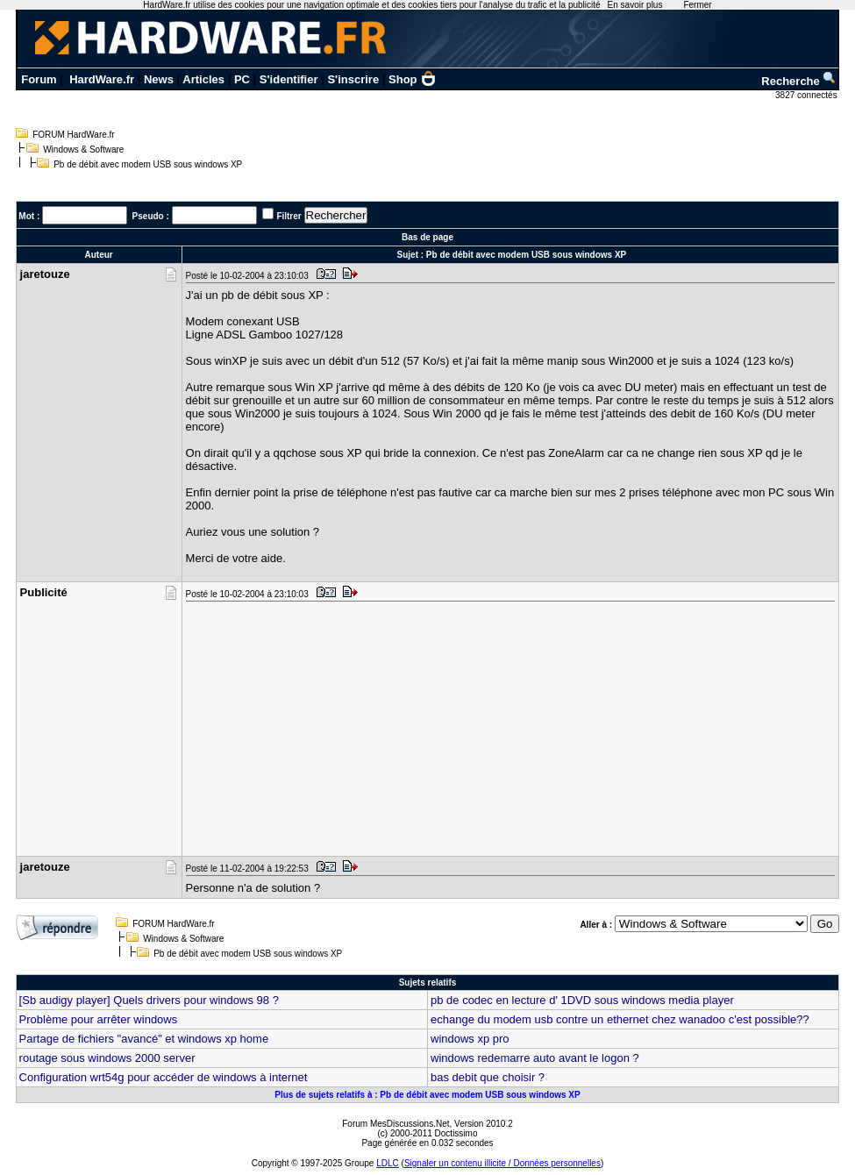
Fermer (697, 5)
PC (242, 79)
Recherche (799, 81)
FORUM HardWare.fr (73, 134)
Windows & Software (83, 149)
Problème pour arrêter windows (98, 1019)
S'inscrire (353, 79)
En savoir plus (635, 5)
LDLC (387, 1163)
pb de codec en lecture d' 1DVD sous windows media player (582, 1000)
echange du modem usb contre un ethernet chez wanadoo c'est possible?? (620, 1019)
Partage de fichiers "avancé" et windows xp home (144, 1038)
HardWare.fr (101, 79)
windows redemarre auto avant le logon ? (535, 1058)
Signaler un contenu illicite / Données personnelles (502, 1163)
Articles (203, 79)
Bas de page (427, 237)
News (159, 79)
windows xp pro (470, 1038)
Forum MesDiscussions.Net (395, 1124)
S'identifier (289, 79)
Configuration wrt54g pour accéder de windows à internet (163, 1077)
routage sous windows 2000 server (107, 1058)
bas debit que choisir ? (488, 1077)
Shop (412, 79)
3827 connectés (807, 95)
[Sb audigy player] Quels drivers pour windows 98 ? (149, 1000)
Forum (38, 79)
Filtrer (288, 216)
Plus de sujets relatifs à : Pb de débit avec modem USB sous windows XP (427, 1095)
